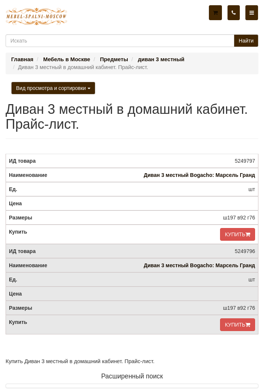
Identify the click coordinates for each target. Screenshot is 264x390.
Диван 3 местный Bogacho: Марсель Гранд (199, 175)
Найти (246, 41)
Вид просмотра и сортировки (53, 88)
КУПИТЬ (237, 234)
